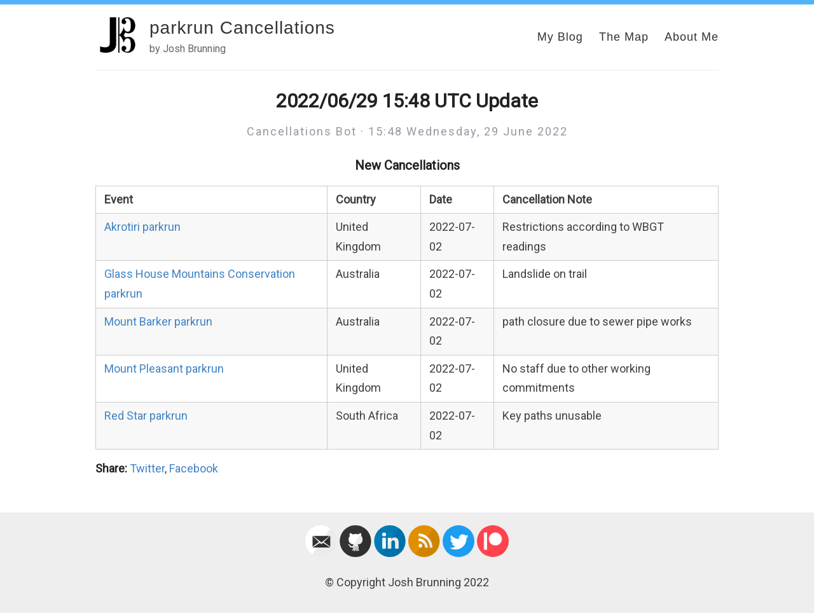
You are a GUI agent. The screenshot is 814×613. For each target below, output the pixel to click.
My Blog (560, 37)
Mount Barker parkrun (158, 321)
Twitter (147, 468)
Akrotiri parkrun (142, 226)
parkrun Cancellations (242, 28)
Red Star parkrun (146, 415)
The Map (624, 37)
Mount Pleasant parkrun (164, 368)
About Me (692, 37)
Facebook (193, 468)
